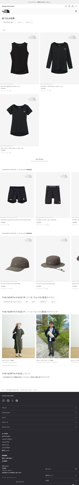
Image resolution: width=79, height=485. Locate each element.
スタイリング (5, 445)
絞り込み (20, 482)
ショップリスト (6, 442)
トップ (2, 390)
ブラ (27, 303)
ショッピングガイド (7, 439)
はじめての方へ (6, 436)
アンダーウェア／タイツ (26, 390)
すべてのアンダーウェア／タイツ (12, 303)
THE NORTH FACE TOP (12, 390)
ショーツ (53, 303)
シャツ (19, 22)
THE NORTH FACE (8, 22)
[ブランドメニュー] (76, 11)
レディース (28, 22)
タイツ (34, 303)
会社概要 (5, 461)
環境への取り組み (7, 458)
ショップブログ (6, 447)
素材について (5, 450)
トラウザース (43, 303)
